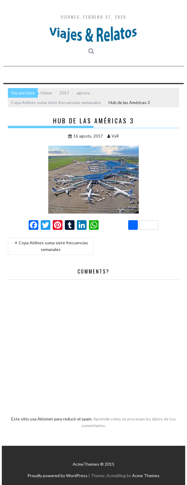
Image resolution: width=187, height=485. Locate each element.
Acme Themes (146, 475)
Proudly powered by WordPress (57, 475)
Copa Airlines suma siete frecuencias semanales (53, 246)
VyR (113, 136)
